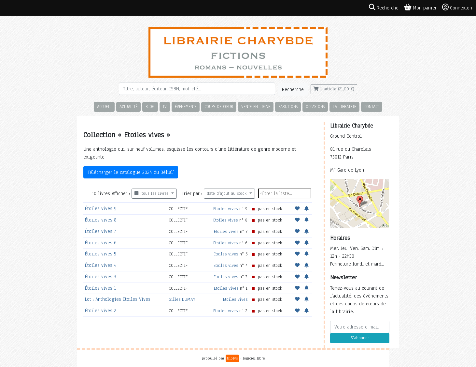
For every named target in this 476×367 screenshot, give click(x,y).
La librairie (344, 106)
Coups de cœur (218, 106)
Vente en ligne (255, 106)
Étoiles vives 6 (101, 242)
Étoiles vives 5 (100, 254)
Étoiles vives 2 (100, 310)
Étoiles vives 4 (101, 265)
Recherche (293, 89)
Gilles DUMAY (182, 299)
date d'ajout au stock (227, 193)
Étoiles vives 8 (101, 220)
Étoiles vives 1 (100, 288)
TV (165, 106)
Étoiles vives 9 (101, 208)
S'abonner (360, 338)
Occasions (315, 106)
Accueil (104, 106)
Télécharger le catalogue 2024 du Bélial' (131, 172)
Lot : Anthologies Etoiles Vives (117, 299)
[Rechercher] (197, 89)
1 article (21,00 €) (334, 89)
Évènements (185, 106)
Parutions (288, 106)
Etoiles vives (225, 209)
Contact (371, 106)
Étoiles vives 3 (100, 276)
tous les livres (152, 193)
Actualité (128, 106)
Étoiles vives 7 (100, 231)
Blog (150, 106)
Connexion (457, 7)
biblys (232, 358)
